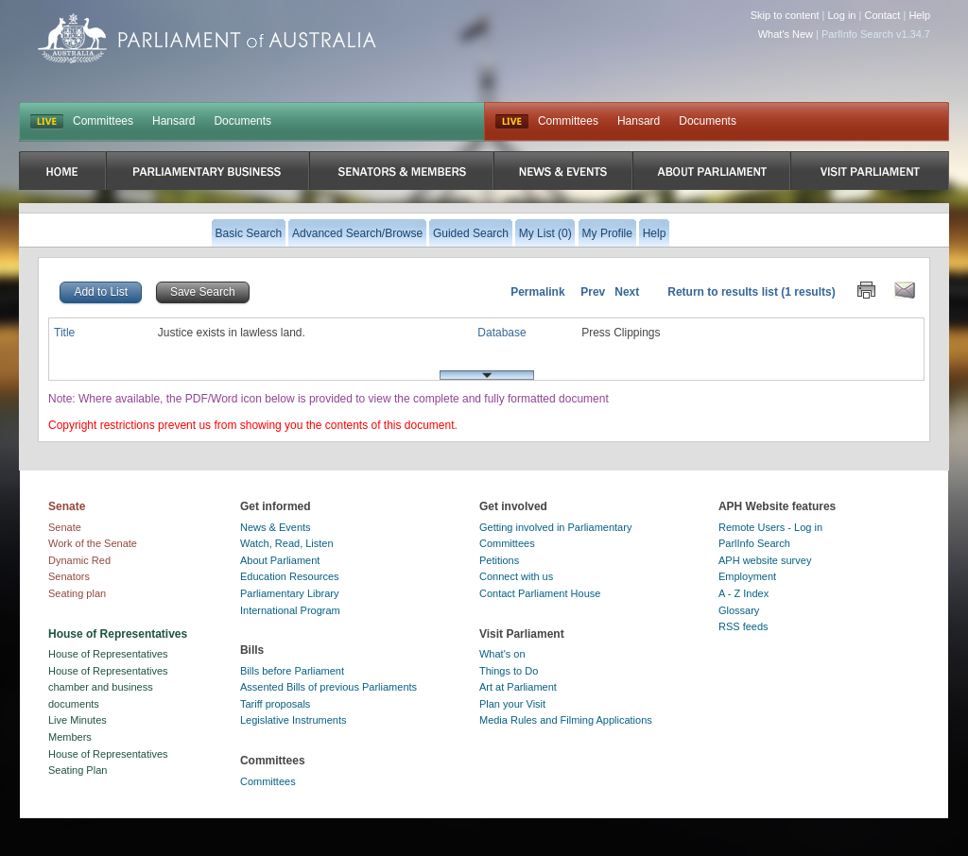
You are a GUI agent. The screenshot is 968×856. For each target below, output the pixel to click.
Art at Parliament (518, 687)
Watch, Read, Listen (287, 543)
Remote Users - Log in (770, 527)
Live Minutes (77, 720)
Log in (842, 15)
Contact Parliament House (539, 593)
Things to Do (508, 670)
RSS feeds (743, 626)
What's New (785, 34)
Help (919, 15)
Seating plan (77, 593)
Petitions (499, 560)
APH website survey (764, 560)
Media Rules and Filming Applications (565, 720)
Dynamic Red (79, 560)
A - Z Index (743, 593)
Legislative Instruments (293, 720)
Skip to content (785, 15)
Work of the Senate (92, 543)
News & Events (275, 527)
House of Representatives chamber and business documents (108, 687)
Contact (882, 15)
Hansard (173, 121)
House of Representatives (108, 653)
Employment (747, 576)
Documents (242, 121)
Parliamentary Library (289, 593)
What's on (502, 653)
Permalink (537, 292)
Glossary (738, 610)
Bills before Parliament (292, 670)
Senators (69, 576)
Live (511, 121)
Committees (103, 121)
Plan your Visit (512, 704)
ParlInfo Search (754, 543)
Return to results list (722, 292)
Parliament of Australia (207, 38)
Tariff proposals (275, 704)
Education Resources (289, 576)
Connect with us (516, 576)
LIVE (46, 121)
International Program (290, 610)
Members (70, 737)
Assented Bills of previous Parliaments (328, 687)
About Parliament (280, 560)
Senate (64, 527)
